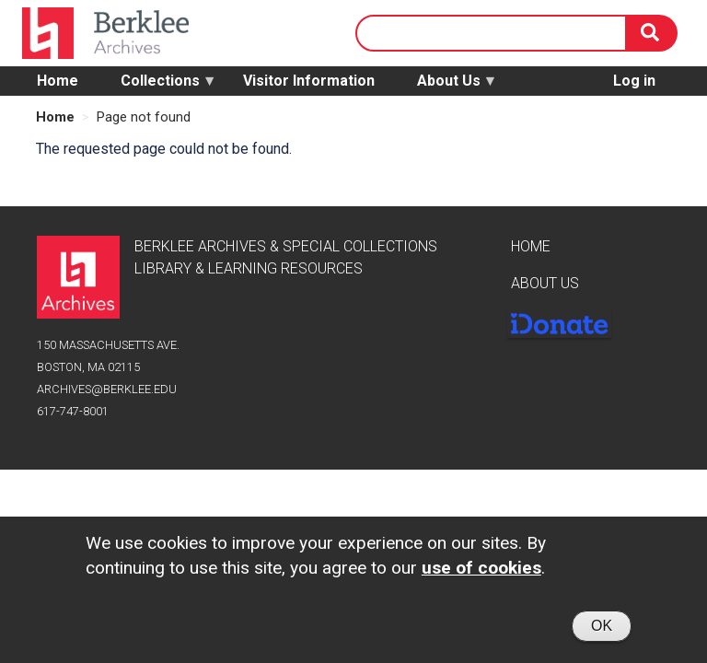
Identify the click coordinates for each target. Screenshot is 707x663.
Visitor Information (309, 80)
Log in (634, 80)
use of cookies (481, 572)
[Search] (652, 33)
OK (601, 630)
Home (57, 80)
